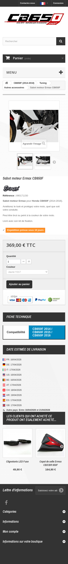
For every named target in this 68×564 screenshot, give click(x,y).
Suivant (54, 162)
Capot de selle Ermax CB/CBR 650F (51, 463)
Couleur (11, 266)
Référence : (9, 195)
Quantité (11, 256)
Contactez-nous (27, 3)
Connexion (58, 3)
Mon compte (10, 531)
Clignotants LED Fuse (17, 461)
